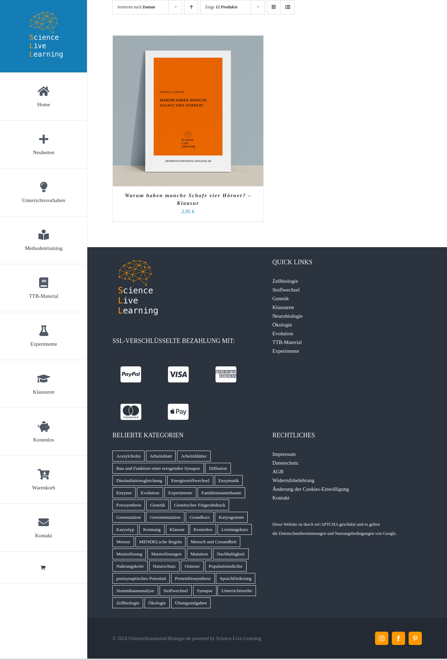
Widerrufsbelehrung (293, 480)
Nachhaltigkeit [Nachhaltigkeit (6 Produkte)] (230, 554)
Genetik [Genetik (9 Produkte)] (157, 505)
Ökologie (282, 325)
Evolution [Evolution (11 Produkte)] (150, 492)
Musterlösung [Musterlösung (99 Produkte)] (129, 554)
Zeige (221, 7)
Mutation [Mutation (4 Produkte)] (199, 554)
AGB (278, 471)
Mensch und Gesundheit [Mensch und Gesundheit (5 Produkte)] (213, 541)
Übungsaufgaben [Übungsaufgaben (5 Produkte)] (191, 602)
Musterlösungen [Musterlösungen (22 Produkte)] (166, 554)
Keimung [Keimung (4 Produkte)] (152, 529)
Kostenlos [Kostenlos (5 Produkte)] (202, 529)
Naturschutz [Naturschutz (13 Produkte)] (164, 566)
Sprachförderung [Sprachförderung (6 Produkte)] (235, 578)
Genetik (280, 298)
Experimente (285, 351)
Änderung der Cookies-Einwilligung (310, 489)
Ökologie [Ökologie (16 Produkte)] (157, 602)
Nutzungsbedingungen (354, 533)
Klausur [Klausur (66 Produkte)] (177, 529)
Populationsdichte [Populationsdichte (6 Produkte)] (226, 566)
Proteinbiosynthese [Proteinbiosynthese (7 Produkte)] (193, 578)
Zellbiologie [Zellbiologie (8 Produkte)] (127, 602)
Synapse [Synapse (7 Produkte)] (205, 590)
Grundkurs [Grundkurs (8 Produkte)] (200, 517)
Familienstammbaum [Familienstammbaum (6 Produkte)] (221, 492)
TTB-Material (287, 342)
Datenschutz (285, 463)
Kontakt (280, 498)
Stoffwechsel (286, 290)
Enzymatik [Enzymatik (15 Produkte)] (229, 480)
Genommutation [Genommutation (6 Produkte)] (165, 517)
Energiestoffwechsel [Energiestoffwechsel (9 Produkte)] (190, 480)
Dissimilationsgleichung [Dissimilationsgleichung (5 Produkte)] (139, 480)
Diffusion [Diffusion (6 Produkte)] (218, 468)
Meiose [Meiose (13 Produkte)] (123, 541)
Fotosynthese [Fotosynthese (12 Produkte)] (128, 505)
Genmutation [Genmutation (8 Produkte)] (128, 517)
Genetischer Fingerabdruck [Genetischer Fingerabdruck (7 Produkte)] (200, 505)
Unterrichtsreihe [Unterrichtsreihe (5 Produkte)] (236, 590)
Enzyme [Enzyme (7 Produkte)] (124, 492)
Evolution (282, 333)
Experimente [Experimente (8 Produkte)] (180, 492)
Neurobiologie (287, 316)
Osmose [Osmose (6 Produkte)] (192, 566)
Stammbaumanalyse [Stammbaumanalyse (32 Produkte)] (135, 590)
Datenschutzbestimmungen (302, 533)
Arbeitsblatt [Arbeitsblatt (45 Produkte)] (161, 456)
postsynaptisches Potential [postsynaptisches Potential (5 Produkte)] (141, 578)
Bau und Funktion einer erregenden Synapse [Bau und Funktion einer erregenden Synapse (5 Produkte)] (158, 468)
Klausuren (283, 307)
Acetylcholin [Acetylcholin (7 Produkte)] (128, 456)
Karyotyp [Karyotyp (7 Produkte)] (125, 529)
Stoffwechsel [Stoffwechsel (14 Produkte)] (175, 590)
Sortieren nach (136, 7)
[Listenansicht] (287, 7)
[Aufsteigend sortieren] (191, 7)
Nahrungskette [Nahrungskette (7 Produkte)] (130, 566)
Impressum (284, 454)
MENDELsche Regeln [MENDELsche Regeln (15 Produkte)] (160, 541)
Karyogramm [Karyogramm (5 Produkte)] (231, 517)
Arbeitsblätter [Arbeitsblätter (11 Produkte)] (194, 456)
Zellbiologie (285, 281)
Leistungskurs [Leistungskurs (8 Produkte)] (234, 529)
